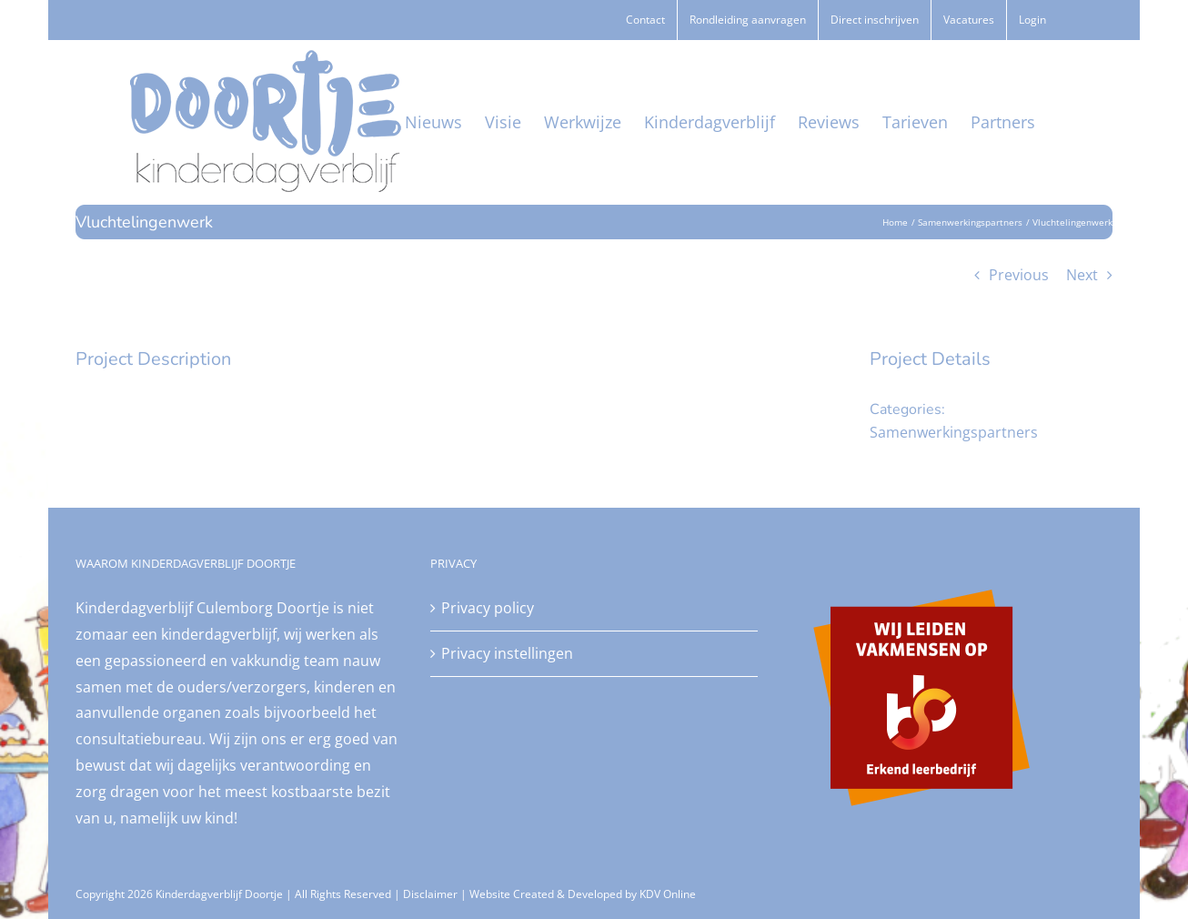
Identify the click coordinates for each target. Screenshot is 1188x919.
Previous (1019, 275)
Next (1082, 275)
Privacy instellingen (507, 653)
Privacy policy (487, 608)
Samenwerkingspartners (954, 432)
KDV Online (667, 894)
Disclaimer (430, 894)
